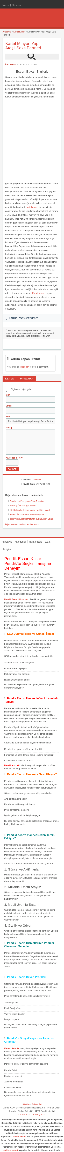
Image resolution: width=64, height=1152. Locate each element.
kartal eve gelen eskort (28, 330)
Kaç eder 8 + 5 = (14, 458)
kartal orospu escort (22, 333)
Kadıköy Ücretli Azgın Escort (22, 505)
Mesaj (9, 427)
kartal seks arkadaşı (15, 336)
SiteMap (26, 1104)
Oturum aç (16, 5)
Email (9, 405)
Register (5, 5)
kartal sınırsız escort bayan (37, 336)
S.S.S (48, 541)
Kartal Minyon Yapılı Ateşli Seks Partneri (23, 45)
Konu (8, 416)
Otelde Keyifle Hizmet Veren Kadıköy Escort (30, 510)
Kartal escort (32, 207)
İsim (8, 395)
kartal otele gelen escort (43, 333)
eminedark (37, 479)
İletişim (7, 549)
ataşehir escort (24, 1114)
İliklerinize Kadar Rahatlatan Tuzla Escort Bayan (31, 519)
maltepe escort (10, 1150)
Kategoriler (20, 541)
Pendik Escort (19, 1137)
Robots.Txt (37, 1104)
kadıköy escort (39, 1114)
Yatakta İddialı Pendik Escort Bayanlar (27, 514)
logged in (24, 367)
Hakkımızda (35, 541)
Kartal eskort (38, 293)
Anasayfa (7, 32)
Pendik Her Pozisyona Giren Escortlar (27, 501)
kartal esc (12, 330)
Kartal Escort (19, 32)
